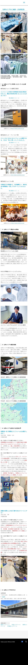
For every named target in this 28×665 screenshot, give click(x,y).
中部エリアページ (16, 624)
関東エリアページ (5, 624)
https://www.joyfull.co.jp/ (17, 223)
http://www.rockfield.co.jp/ (18, 174)
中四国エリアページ (12, 626)
